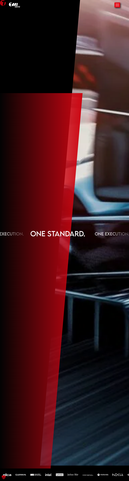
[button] (3, 477)
